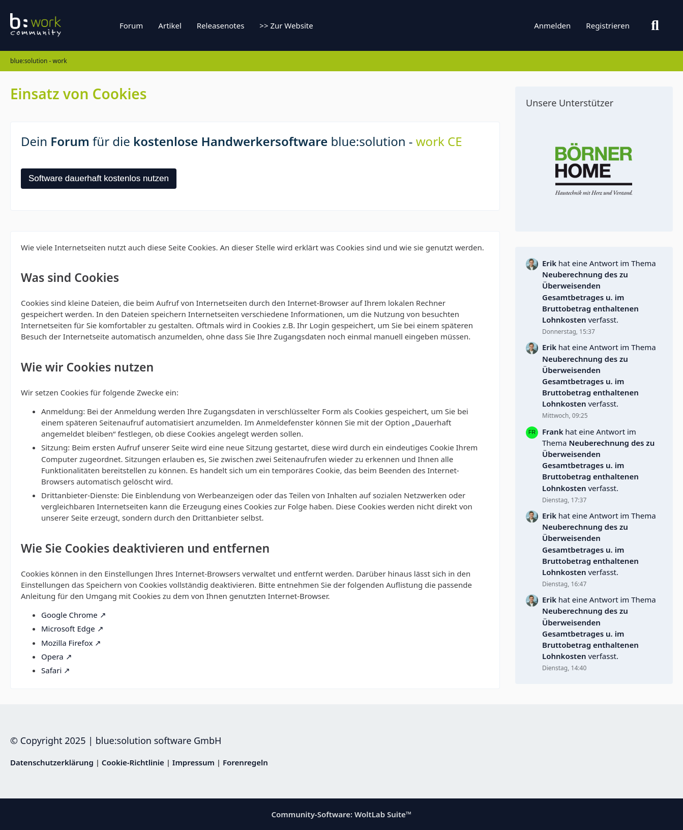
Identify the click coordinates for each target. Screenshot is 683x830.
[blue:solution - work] (73, 25)
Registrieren (608, 25)
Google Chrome (69, 615)
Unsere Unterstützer (569, 103)
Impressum (193, 762)
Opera (52, 656)
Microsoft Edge (68, 628)
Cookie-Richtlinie (133, 762)
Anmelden (552, 25)
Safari (51, 670)
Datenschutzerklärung (52, 762)
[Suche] (655, 25)
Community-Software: (342, 814)
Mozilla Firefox (67, 643)
